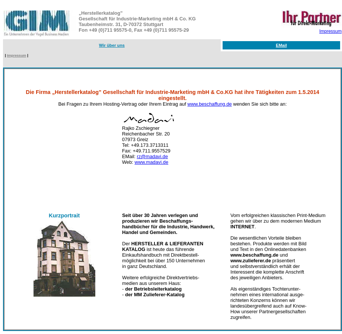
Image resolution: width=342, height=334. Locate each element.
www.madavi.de (151, 162)
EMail (281, 45)
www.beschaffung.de (210, 104)
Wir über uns (112, 45)
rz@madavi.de (152, 156)
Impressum (330, 31)
